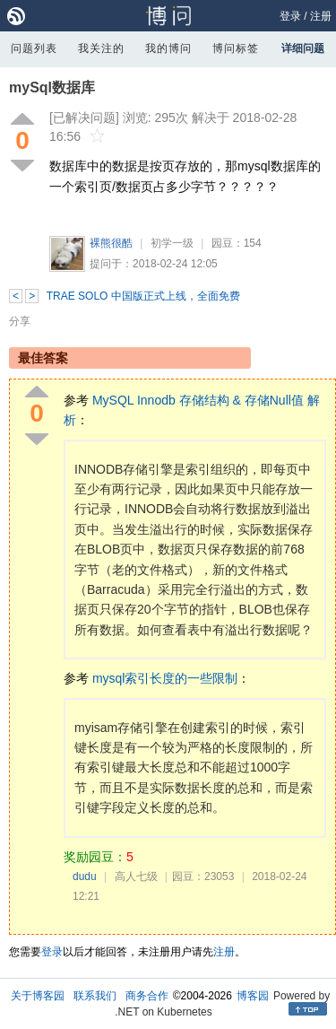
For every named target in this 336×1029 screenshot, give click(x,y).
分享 (19, 321)
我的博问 (168, 48)
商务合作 (146, 996)
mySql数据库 (52, 87)
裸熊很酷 (111, 243)
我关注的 (101, 48)
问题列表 (34, 48)
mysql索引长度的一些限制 (165, 678)
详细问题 (302, 48)
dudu (85, 876)
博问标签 (235, 48)
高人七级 (136, 876)
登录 (290, 16)
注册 (321, 16)
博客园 (253, 996)
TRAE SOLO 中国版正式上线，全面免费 (143, 296)
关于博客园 (38, 996)
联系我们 (94, 996)
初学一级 (172, 243)
